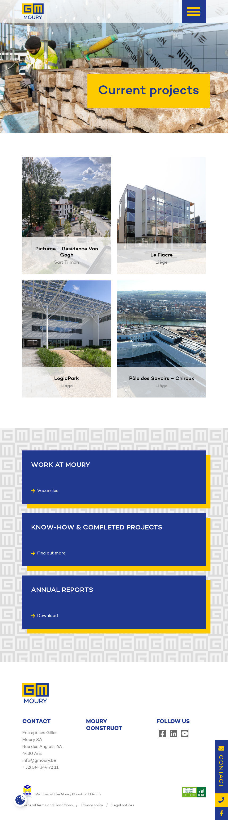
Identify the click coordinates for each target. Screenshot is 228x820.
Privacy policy (92, 805)
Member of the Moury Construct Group (61, 793)
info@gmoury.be (39, 760)
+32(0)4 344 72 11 (40, 767)
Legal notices (123, 805)
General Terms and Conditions (47, 805)
